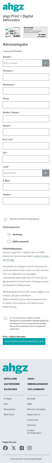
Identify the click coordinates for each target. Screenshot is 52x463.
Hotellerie (10, 379)
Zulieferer (10, 389)
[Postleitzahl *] (26, 145)
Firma (6, 98)
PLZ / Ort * (8, 139)
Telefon (7, 194)
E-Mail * (7, 180)
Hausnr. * (7, 125)
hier (14, 307)
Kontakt (31, 398)
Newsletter (9, 409)
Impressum (33, 420)
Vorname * (8, 70)
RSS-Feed (9, 414)
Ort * (5, 153)
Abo (6, 404)
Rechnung (14, 234)
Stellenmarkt (36, 389)
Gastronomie (12, 384)
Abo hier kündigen (36, 409)
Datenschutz (33, 414)
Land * (6, 166)
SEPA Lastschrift (18, 241)
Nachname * (9, 84)
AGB (40, 292)
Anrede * (7, 57)
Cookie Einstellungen (34, 431)
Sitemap (31, 425)
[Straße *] (26, 118)
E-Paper (8, 398)
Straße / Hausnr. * (12, 112)
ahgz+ (31, 379)
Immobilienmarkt (37, 384)
